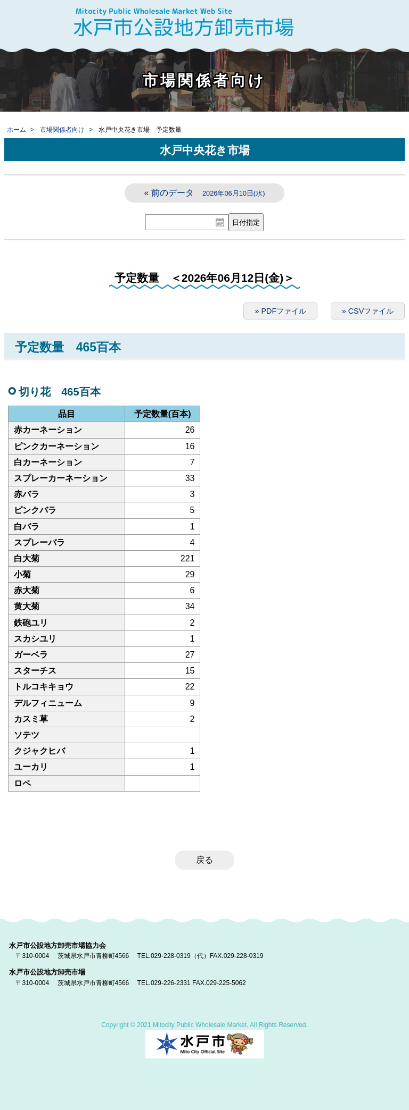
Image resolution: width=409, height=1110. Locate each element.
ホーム (16, 129)
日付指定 (246, 222)
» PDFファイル (280, 311)
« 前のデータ (204, 192)
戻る (204, 859)
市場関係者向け (62, 129)
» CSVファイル (368, 311)
